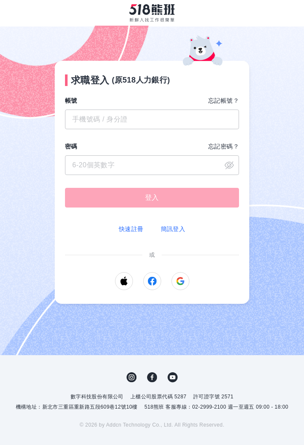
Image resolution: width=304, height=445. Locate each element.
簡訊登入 (173, 228)
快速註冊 (131, 228)
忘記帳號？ (223, 100)
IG (132, 377)
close (229, 165)
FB (152, 377)
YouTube (173, 377)
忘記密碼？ (223, 146)
